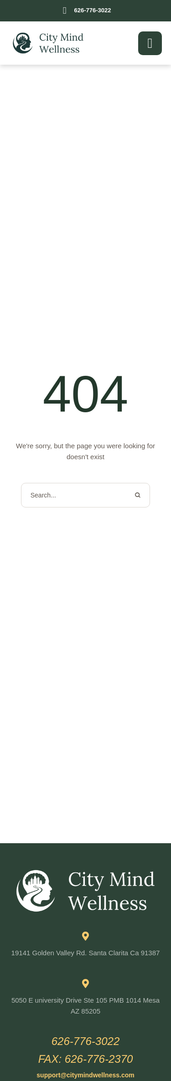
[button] (85, 10)
